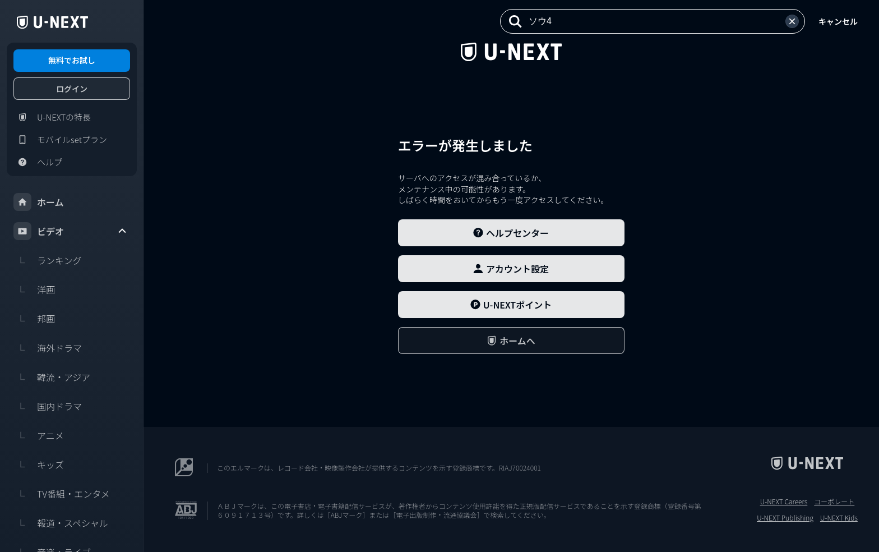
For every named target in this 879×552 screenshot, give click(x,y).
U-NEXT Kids (839, 517)
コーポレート (834, 501)
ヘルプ (37, 162)
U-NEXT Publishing (785, 517)
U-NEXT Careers (784, 501)
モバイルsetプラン (60, 140)
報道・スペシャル (60, 523)
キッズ (38, 464)
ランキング (47, 260)
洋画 (34, 289)
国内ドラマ (47, 406)
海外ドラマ (47, 348)
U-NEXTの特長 (52, 117)
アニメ (38, 435)
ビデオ (70, 231)
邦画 (34, 319)
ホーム (38, 202)
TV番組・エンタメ (61, 494)
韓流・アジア (51, 377)
